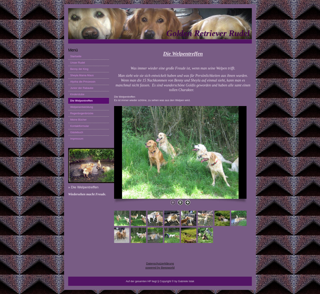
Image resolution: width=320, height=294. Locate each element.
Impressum (76, 138)
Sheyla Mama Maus (82, 75)
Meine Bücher (78, 119)
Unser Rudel (77, 62)
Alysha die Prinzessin (83, 81)
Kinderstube (77, 94)
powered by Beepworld (160, 267)
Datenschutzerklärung (160, 263)
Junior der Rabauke (81, 87)
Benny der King (79, 68)
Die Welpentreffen (81, 100)
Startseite (75, 56)
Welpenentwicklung (81, 106)
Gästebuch (76, 132)
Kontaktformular (79, 125)
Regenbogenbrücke (81, 113)
